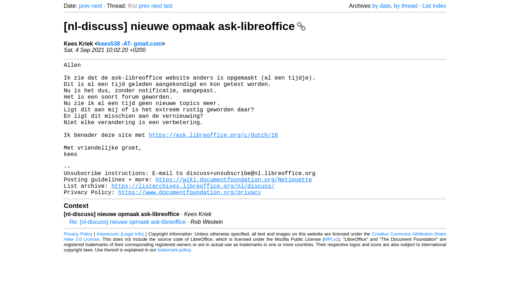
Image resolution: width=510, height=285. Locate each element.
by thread (406, 6)
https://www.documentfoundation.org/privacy (189, 222)
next (96, 6)
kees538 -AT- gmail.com (130, 44)
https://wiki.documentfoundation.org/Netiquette (233, 206)
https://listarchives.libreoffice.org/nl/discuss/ (192, 214)
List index (434, 6)
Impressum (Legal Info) (120, 263)
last (168, 6)
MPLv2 (331, 269)
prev (84, 6)
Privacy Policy (78, 263)
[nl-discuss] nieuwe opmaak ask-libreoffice (185, 26)
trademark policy (174, 279)
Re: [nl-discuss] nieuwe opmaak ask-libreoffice (127, 252)
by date (381, 6)
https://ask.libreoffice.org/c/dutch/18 (213, 152)
